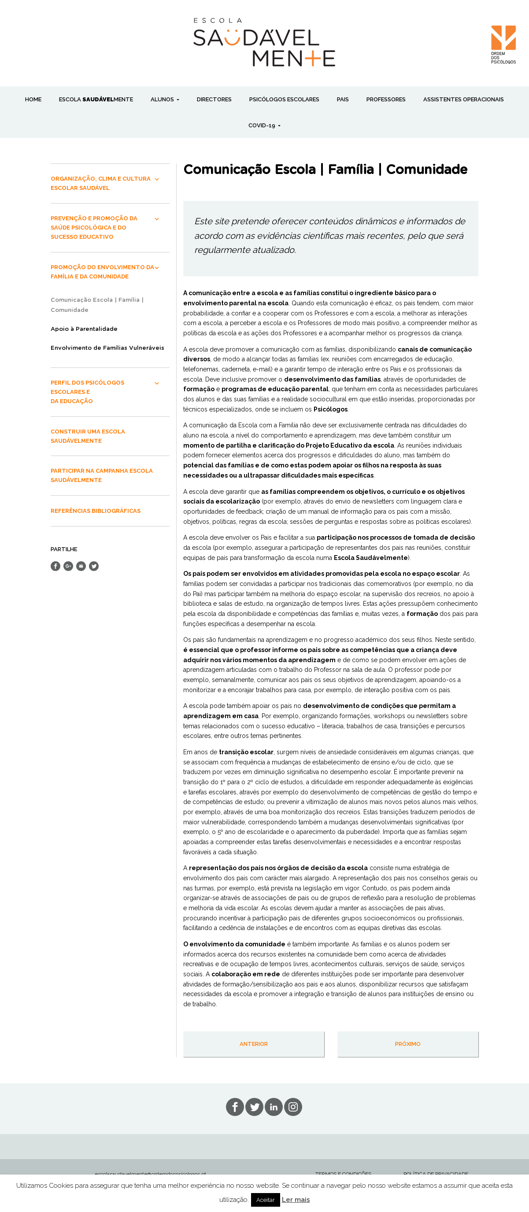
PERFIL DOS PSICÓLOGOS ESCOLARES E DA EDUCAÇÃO (87, 391)
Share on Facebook (55, 566)
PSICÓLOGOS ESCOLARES (284, 99)
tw (254, 1107)
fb (235, 1107)
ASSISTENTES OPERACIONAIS (463, 99)
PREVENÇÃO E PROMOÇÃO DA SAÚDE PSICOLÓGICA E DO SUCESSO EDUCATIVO (94, 227)
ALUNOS (163, 99)
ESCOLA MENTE (96, 99)
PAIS (343, 99)
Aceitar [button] (265, 1200)
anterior (254, 1044)
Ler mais (296, 1200)
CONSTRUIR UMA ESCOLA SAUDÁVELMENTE (88, 436)
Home (33, 99)
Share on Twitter (94, 566)
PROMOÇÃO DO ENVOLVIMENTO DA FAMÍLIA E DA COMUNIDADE (102, 272)
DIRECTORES (214, 99)
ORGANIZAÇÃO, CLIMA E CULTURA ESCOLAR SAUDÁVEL (101, 183)
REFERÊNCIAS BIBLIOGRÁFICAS (96, 511)
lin (274, 1107)
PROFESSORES (386, 99)
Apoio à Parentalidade (84, 329)
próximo (408, 1044)
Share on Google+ (68, 566)
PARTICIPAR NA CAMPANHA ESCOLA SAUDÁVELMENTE (102, 475)
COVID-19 (262, 125)
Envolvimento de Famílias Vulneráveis (107, 348)
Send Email (81, 566)
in (293, 1107)
